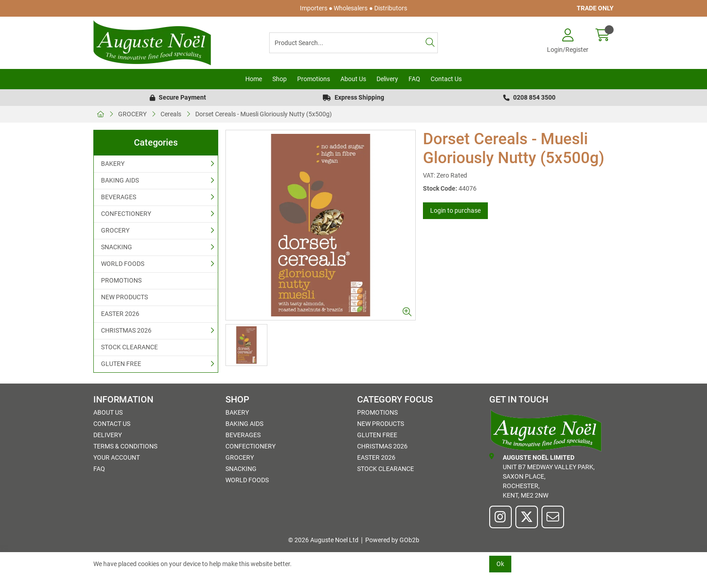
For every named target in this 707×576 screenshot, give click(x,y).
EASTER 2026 (120, 313)
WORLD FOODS (122, 263)
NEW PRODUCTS (124, 297)
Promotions (313, 78)
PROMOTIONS (121, 280)
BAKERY (112, 163)
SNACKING (116, 247)
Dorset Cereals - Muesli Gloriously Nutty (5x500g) (263, 114)
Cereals (171, 114)
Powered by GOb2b (392, 540)
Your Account (116, 457)
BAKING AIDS (120, 180)
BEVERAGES (118, 197)
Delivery (387, 78)
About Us (353, 78)
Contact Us (446, 78)
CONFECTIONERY (126, 213)
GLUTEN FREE (121, 363)
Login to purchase (455, 210)
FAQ (414, 78)
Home (253, 78)
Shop (279, 78)
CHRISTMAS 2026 (126, 330)
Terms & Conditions (125, 446)
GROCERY (132, 114)
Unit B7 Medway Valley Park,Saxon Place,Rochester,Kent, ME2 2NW (542, 476)
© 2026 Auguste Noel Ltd (323, 540)
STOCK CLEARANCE (129, 347)
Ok (500, 563)
